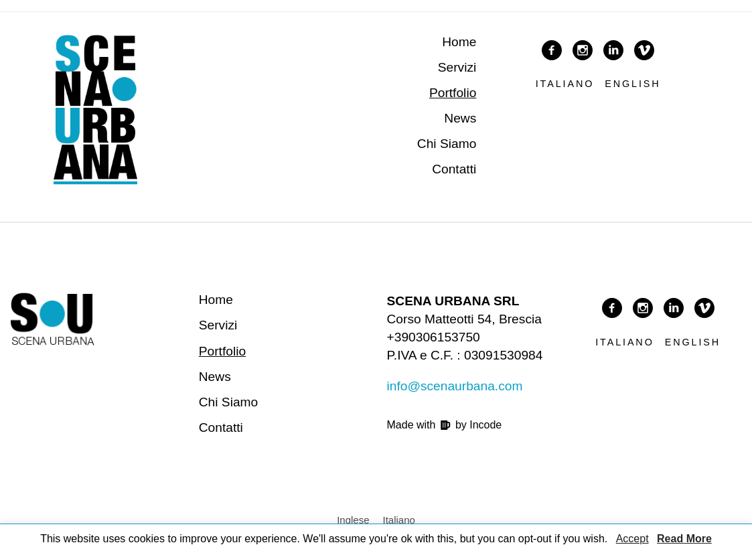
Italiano (565, 83)
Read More (684, 538)
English (632, 83)
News (460, 118)
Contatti (454, 169)
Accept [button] (632, 538)
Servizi (457, 67)
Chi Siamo (447, 144)
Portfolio (452, 93)
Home (459, 42)
